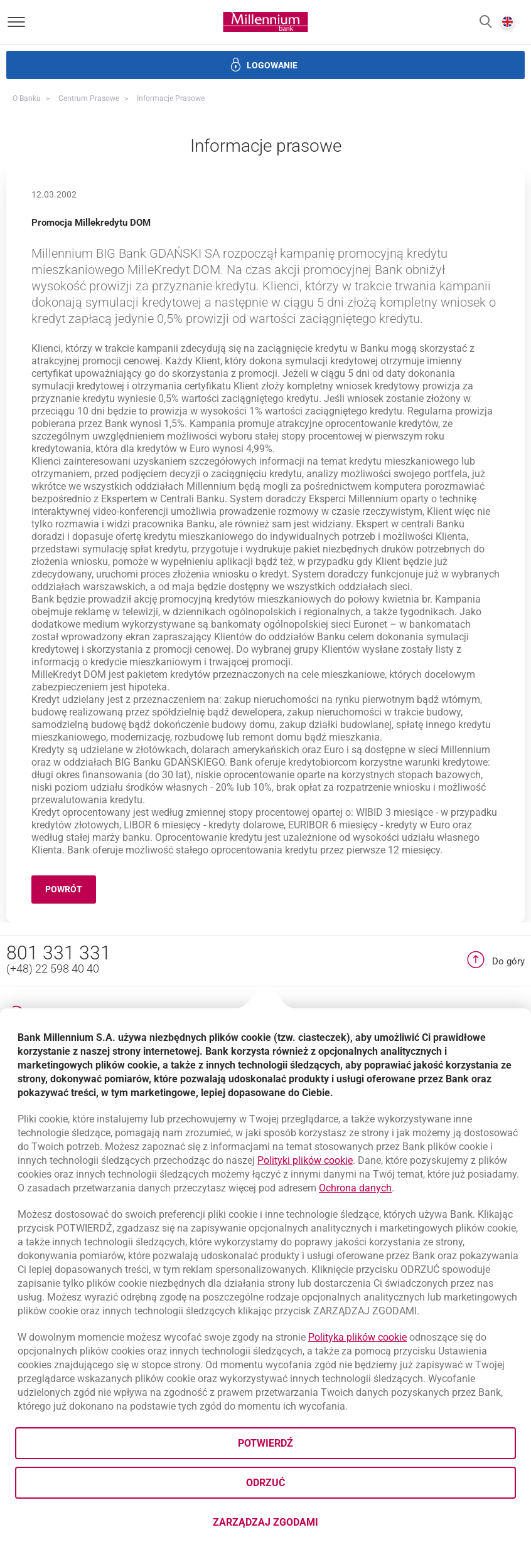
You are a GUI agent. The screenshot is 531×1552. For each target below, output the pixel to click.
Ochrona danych (355, 1188)
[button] (485, 22)
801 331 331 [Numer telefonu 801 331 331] (58, 953)
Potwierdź (265, 1443)
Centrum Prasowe (88, 98)
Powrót (70, 891)
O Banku (27, 98)
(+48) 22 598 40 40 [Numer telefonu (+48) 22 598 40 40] (52, 968)
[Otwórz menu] (16, 22)
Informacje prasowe (171, 98)
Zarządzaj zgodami (315, 1526)
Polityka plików (357, 1337)
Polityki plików (305, 1160)
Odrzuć (265, 1483)
